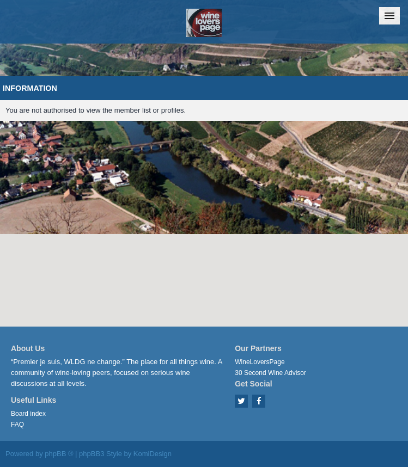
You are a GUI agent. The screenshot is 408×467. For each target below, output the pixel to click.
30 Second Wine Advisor (270, 373)
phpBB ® (59, 454)
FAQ (17, 424)
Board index (28, 413)
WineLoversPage (259, 362)
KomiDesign (152, 454)
